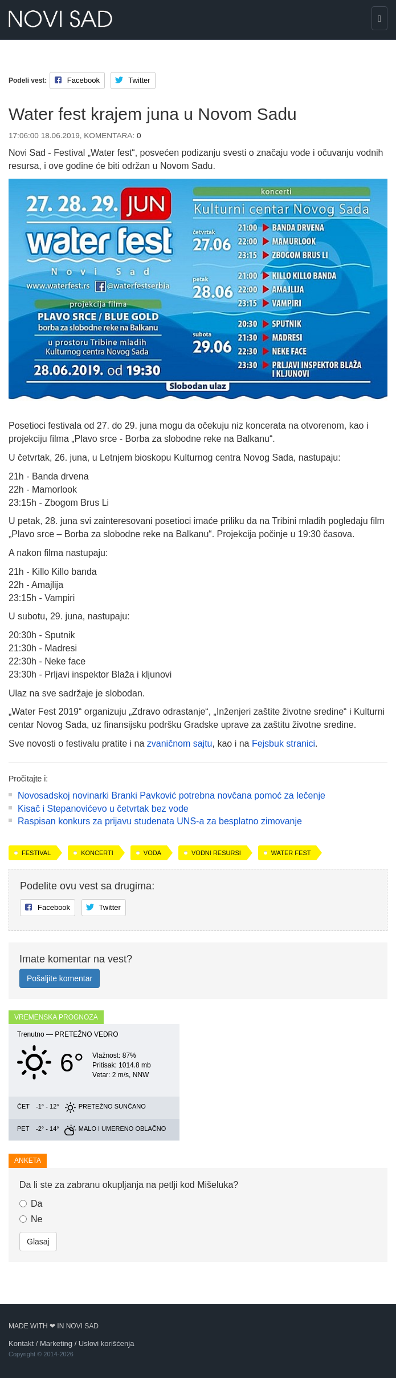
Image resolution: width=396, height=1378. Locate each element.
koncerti (97, 852)
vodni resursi (216, 852)
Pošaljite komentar (59, 978)
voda (152, 852)
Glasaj (38, 1241)
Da (30, 1203)
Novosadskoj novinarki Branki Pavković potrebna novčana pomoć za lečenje (171, 795)
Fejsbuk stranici (283, 743)
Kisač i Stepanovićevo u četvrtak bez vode (103, 808)
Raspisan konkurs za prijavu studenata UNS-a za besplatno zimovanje (160, 821)
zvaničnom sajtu (180, 743)
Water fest (291, 852)
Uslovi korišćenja (106, 1343)
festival (36, 852)
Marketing (56, 1343)
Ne (30, 1219)
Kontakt (21, 1343)
